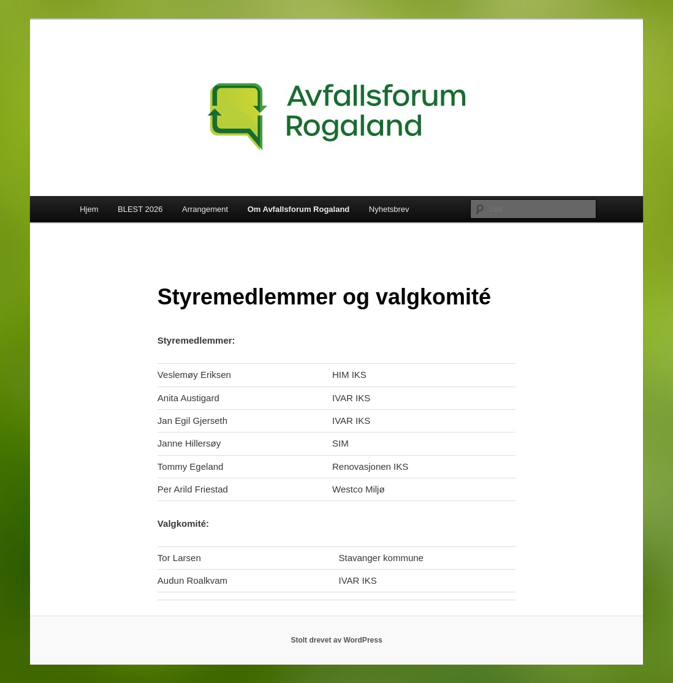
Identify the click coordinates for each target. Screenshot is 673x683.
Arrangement (205, 209)
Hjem (89, 209)
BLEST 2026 (140, 209)
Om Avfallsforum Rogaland (299, 209)
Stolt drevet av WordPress (336, 640)
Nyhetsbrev (389, 209)
